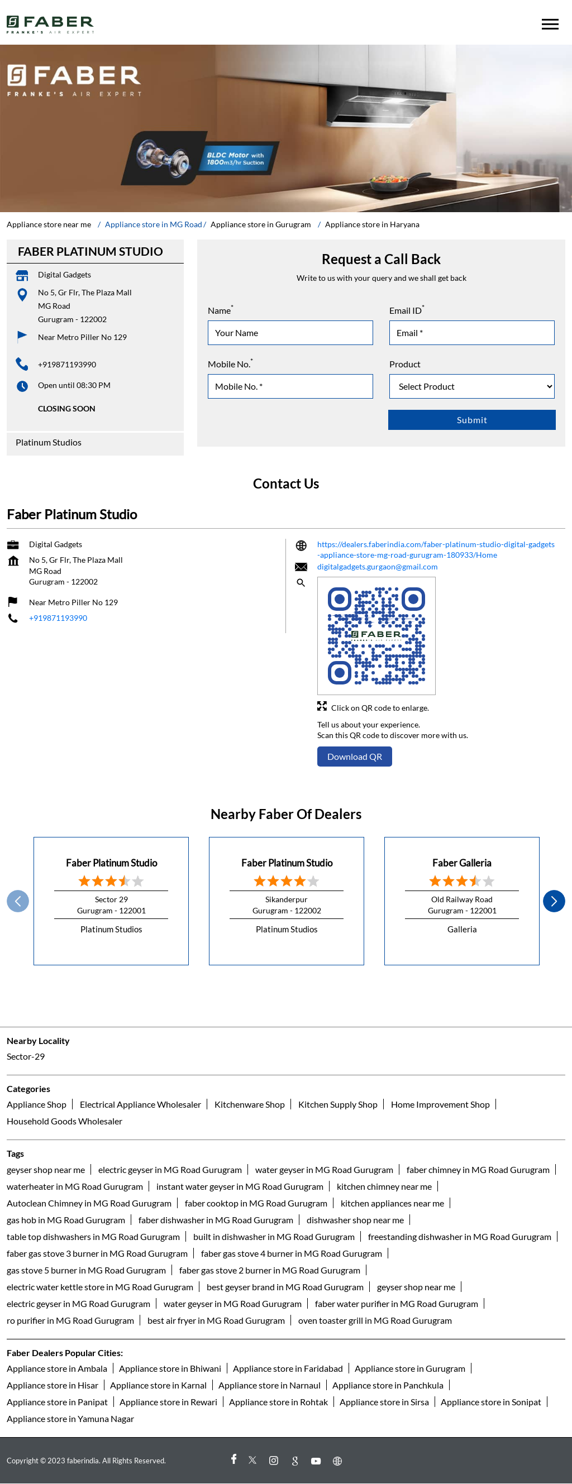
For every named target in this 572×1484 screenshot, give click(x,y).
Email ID (407, 309)
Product (405, 363)
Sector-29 (26, 1056)
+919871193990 (67, 364)
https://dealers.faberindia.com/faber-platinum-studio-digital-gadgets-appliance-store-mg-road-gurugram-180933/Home (436, 549)
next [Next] (554, 901)
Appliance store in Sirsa (384, 1401)
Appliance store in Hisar (52, 1385)
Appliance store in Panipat (57, 1401)
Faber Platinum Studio (111, 863)
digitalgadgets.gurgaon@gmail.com (377, 566)
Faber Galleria (462, 863)
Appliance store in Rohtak (278, 1401)
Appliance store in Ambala (57, 1368)
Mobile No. (230, 363)
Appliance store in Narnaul (269, 1385)
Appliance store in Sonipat (491, 1401)
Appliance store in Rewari (168, 1401)
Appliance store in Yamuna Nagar (70, 1418)
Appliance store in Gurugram (410, 1368)
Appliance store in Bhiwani (170, 1368)
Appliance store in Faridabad (288, 1368)
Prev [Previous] (18, 901)
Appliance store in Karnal (158, 1385)
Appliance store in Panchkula (388, 1385)
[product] (472, 386)
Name (220, 309)
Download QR (354, 756)
